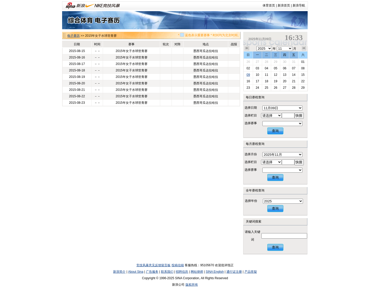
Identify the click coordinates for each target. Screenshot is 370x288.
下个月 (304, 48)
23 (248, 88)
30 (284, 62)
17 (257, 81)
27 (257, 62)
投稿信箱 (178, 265)
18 (266, 81)
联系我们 (167, 272)
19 (275, 81)
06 (284, 68)
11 (266, 75)
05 (275, 68)
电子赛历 (73, 36)
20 (284, 81)
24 (257, 88)
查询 (275, 131)
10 (257, 75)
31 (293, 62)
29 (275, 62)
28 (266, 62)
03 (257, 68)
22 (303, 81)
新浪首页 (284, 5)
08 (303, 68)
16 (248, 81)
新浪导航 (299, 5)
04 (266, 68)
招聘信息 (182, 272)
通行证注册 (234, 272)
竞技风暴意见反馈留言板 (153, 265)
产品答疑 (251, 272)
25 (266, 88)
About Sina (135, 272)
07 (293, 68)
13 (284, 75)
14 (293, 75)
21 (293, 81)
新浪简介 (119, 272)
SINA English (215, 272)
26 (248, 62)
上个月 (247, 48)
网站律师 (197, 272)
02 (248, 68)
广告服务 (152, 272)
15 (303, 75)
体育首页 (269, 5)
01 (303, 62)
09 (248, 75)
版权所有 (192, 284)
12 (275, 75)
